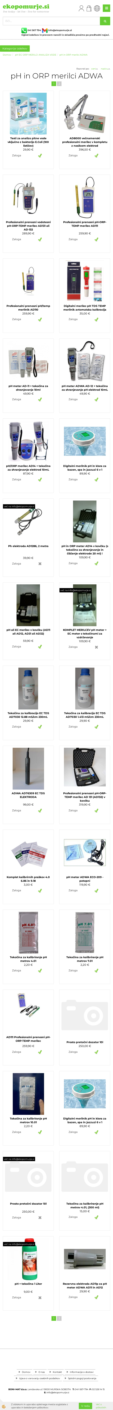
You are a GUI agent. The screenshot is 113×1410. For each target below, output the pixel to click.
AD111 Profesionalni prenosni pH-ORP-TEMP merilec (28, 1039)
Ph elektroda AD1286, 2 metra (28, 546)
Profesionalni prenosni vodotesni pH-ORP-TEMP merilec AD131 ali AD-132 (28, 225)
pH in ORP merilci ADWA (73, 54)
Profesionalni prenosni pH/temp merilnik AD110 (28, 307)
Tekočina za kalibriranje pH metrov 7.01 (84, 959)
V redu (85, 1406)
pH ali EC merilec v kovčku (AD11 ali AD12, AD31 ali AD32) (28, 631)
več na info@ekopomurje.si (19, 506)
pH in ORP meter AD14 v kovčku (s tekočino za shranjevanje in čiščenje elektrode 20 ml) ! (85, 549)
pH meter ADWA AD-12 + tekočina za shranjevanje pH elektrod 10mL (85, 387)
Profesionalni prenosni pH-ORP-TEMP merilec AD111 (84, 224)
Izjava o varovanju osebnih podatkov (39, 1378)
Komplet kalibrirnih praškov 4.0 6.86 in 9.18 (28, 879)
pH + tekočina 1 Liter (28, 1283)
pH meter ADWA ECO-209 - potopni (84, 879)
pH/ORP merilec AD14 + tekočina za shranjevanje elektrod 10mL (28, 467)
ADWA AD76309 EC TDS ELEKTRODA (28, 795)
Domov (7, 54)
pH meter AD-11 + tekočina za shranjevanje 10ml (28, 387)
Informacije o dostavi (81, 1372)
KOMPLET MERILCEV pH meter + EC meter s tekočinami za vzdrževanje (84, 633)
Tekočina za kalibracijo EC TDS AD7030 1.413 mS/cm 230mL (85, 715)
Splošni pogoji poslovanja (82, 1378)
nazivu (105, 68)
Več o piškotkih (101, 1406)
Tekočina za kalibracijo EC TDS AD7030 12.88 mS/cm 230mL (28, 715)
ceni (94, 68)
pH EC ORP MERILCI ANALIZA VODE (35, 54)
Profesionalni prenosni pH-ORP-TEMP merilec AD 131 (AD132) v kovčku (84, 797)
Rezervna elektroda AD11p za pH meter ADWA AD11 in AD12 (85, 1285)
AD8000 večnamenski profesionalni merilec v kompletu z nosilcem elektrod (84, 142)
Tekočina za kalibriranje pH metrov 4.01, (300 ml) (84, 1205)
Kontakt (57, 1372)
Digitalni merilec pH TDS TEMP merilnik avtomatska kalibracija (84, 307)
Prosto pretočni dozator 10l (85, 1042)
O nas (41, 1372)
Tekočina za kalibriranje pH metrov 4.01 (28, 959)
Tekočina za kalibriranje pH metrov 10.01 (28, 1120)
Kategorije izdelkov (14, 48)
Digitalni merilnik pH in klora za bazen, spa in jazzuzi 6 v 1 (84, 467)
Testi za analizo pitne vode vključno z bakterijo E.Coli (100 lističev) (28, 142)
